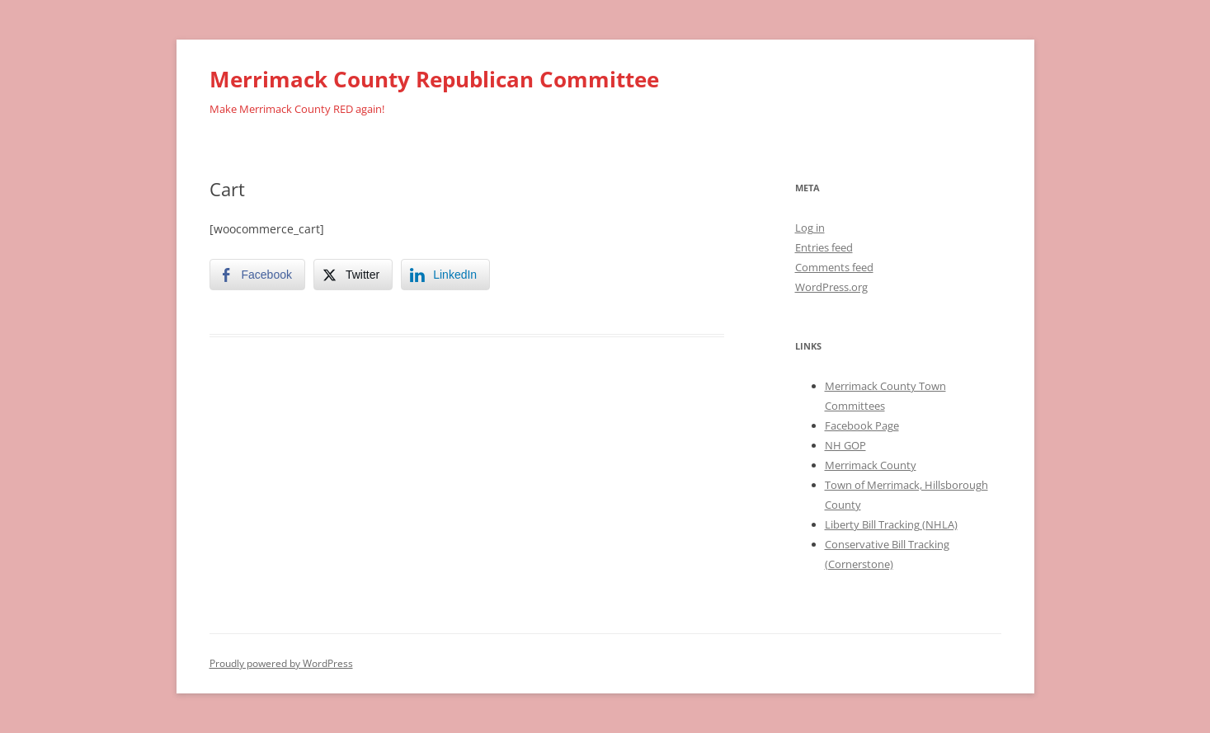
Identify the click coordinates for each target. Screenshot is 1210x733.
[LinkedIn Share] (445, 274)
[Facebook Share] (257, 274)
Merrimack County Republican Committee (434, 79)
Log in (810, 227)
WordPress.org (831, 287)
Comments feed (834, 267)
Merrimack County (870, 465)
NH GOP (845, 445)
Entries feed (824, 247)
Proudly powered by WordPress (281, 663)
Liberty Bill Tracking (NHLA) (891, 524)
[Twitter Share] (353, 274)
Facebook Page (862, 425)
